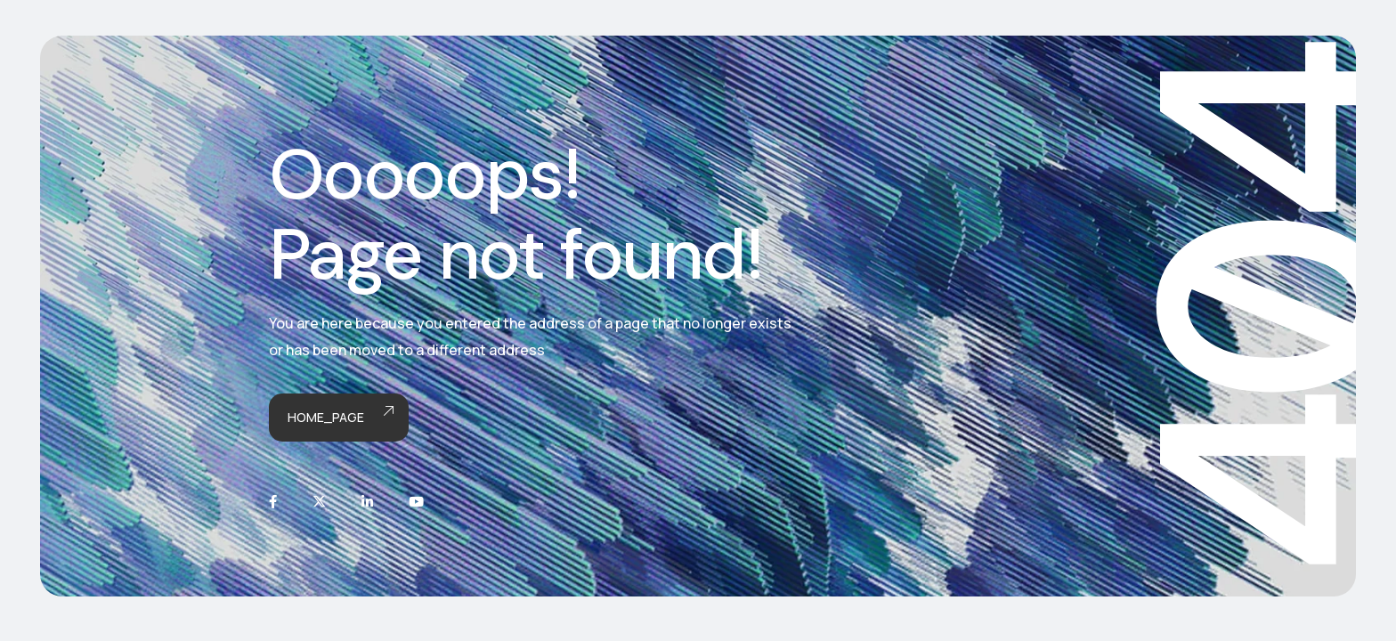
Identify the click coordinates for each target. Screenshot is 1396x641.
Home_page (339, 418)
